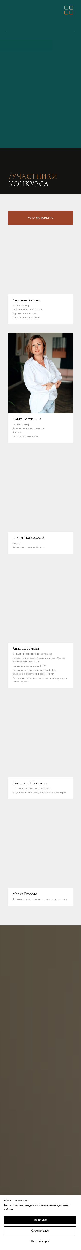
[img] (69, 10)
